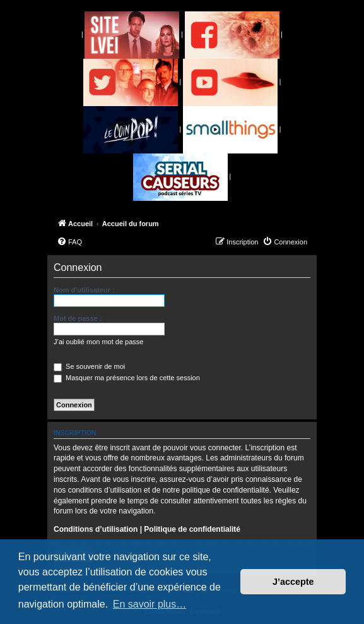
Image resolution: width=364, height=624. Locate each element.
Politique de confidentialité (192, 529)
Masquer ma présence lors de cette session (127, 377)
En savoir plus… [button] (150, 604)
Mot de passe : (78, 318)
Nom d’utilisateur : (84, 290)
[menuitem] (69, 241)
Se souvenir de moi (89, 366)
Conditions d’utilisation (96, 529)
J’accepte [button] (293, 582)
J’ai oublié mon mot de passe (98, 341)
